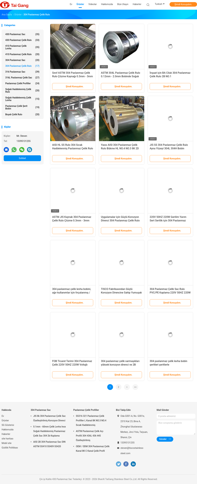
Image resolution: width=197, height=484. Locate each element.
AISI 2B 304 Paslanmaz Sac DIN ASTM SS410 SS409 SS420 (49, 444)
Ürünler (5, 420)
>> (135, 387)
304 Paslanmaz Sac (22, 60)
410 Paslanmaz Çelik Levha (22, 47)
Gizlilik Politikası (10, 447)
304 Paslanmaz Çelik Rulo (22, 66)
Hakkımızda (7, 429)
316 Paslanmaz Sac (22, 71)
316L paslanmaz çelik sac (22, 77)
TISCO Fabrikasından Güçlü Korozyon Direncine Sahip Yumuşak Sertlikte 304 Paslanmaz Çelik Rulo (121, 292)
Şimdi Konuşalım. (183, 4)
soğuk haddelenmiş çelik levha (22, 98)
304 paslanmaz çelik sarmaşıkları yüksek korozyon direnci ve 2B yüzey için (120, 365)
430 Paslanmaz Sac (22, 34)
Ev (3, 416)
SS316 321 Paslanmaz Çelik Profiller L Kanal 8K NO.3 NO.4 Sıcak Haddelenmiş (91, 420)
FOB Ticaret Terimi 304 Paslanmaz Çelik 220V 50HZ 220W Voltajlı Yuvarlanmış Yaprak (72, 365)
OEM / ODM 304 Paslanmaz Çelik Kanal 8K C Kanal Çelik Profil (92, 448)
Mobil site (6, 443)
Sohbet (22, 158)
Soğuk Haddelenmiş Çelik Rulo (22, 90)
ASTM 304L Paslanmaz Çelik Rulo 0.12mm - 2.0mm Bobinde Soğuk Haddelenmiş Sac (120, 76)
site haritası (7, 438)
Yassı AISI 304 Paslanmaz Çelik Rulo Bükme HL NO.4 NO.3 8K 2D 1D (120, 148)
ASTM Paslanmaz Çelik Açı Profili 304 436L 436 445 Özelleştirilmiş (89, 435)
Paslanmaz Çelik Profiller (22, 83)
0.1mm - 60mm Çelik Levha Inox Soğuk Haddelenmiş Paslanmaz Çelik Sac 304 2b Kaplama (49, 431)
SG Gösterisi (8, 425)
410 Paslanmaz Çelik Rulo (22, 54)
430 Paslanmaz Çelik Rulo (22, 40)
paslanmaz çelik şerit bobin (22, 107)
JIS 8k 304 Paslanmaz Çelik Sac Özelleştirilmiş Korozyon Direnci (49, 418)
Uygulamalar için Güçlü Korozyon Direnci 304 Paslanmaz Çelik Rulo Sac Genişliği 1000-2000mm (120, 220)
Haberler (6, 434)
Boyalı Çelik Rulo (22, 114)
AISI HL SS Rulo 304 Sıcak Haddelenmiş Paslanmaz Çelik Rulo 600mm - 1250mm (72, 148)
